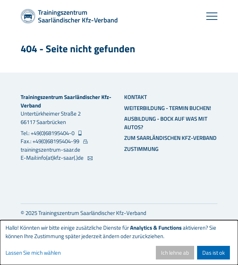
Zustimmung (141, 149)
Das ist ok (213, 252)
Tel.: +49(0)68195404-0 (48, 133)
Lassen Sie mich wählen (33, 253)
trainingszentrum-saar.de (50, 149)
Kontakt (135, 97)
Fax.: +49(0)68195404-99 (50, 141)
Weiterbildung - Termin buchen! (167, 108)
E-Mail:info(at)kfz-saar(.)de (53, 158)
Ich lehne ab (175, 252)
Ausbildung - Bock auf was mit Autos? (165, 122)
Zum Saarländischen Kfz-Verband (170, 138)
